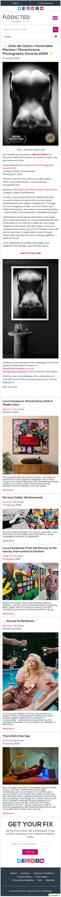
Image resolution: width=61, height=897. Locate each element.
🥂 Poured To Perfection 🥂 (20, 621)
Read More (8, 490)
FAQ (39, 880)
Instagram (28, 8)
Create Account (45, 3)
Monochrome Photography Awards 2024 (28, 167)
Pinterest (32, 8)
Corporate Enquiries (23, 880)
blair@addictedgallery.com (17, 368)
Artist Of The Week (13, 556)
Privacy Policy (24, 876)
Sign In (15, 3)
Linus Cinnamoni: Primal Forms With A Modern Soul (28, 403)
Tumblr (37, 8)
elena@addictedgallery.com (18, 371)
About (13, 873)
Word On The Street (13, 409)
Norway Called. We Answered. (23, 497)
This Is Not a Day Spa (16, 736)
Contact (41, 8)
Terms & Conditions (43, 873)
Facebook (23, 8)
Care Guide (41, 876)
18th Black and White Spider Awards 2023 (35, 189)
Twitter (19, 8)
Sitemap (49, 880)
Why (19, 149)
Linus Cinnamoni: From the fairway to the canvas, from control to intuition (30, 549)
